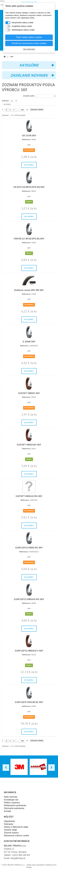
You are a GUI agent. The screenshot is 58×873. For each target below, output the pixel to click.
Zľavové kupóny (11, 833)
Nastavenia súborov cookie (16, 835)
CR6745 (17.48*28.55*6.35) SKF (29, 239)
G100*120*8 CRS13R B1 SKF (29, 702)
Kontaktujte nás (11, 800)
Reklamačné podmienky (15, 805)
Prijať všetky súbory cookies (29, 37)
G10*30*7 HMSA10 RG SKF (29, 496)
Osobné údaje (10, 830)
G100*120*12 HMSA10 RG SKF (29, 599)
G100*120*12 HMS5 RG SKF (29, 548)
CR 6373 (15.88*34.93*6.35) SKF (29, 187)
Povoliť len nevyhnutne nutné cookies (29, 43)
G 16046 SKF (29, 342)
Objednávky (9, 821)
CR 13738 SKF (29, 135)
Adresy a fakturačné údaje (16, 827)
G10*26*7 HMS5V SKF (29, 393)
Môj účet (9, 816)
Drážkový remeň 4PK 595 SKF (29, 290)
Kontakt (7, 811)
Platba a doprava (12, 802)
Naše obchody (10, 797)
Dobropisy (8, 824)
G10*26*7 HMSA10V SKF (29, 445)
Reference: (26, 139)
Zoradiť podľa (28, 96)
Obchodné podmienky (14, 808)
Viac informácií (29, 49)
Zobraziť (5, 101)
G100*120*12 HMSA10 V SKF (29, 651)
